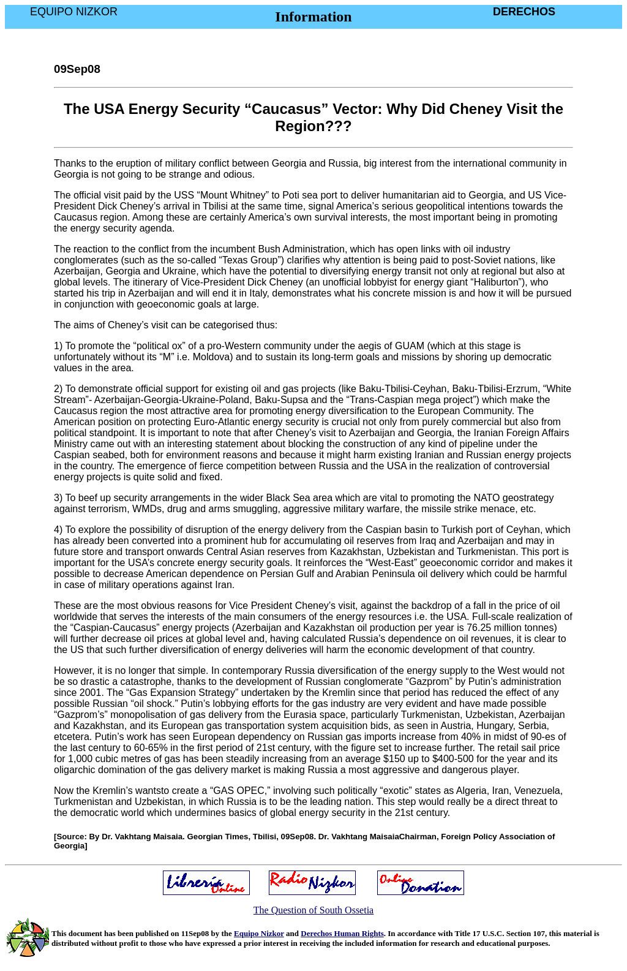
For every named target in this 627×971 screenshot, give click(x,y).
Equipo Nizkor (259, 933)
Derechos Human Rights (342, 933)
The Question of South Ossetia (313, 910)
